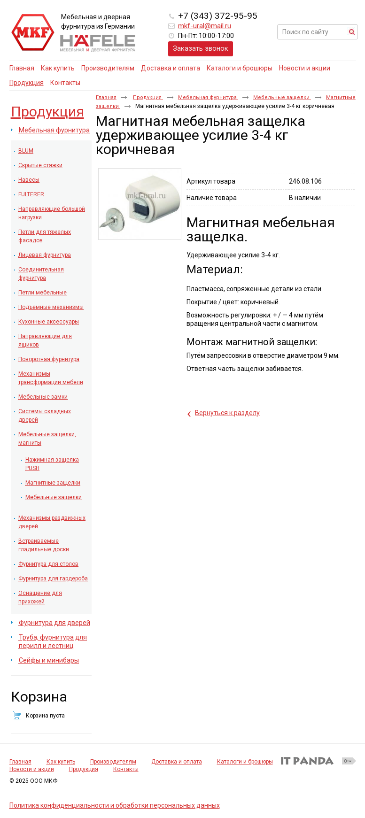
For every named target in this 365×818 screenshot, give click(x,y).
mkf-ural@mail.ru (204, 26)
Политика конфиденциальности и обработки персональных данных (114, 805)
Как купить (61, 761)
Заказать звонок (200, 48)
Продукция (26, 82)
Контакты (126, 769)
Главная (106, 97)
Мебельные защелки (282, 97)
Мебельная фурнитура (208, 97)
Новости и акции (31, 769)
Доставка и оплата (176, 761)
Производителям (113, 761)
